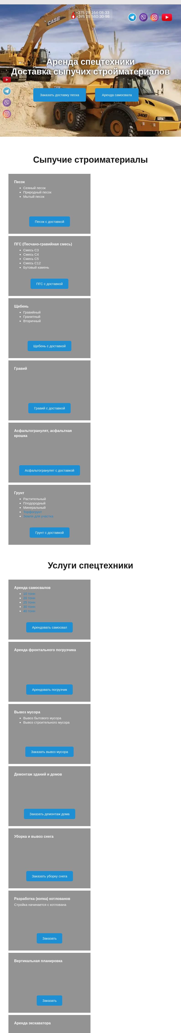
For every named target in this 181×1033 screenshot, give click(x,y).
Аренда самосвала (117, 95)
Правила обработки (109, 859)
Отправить (90, 843)
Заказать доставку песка (59, 95)
